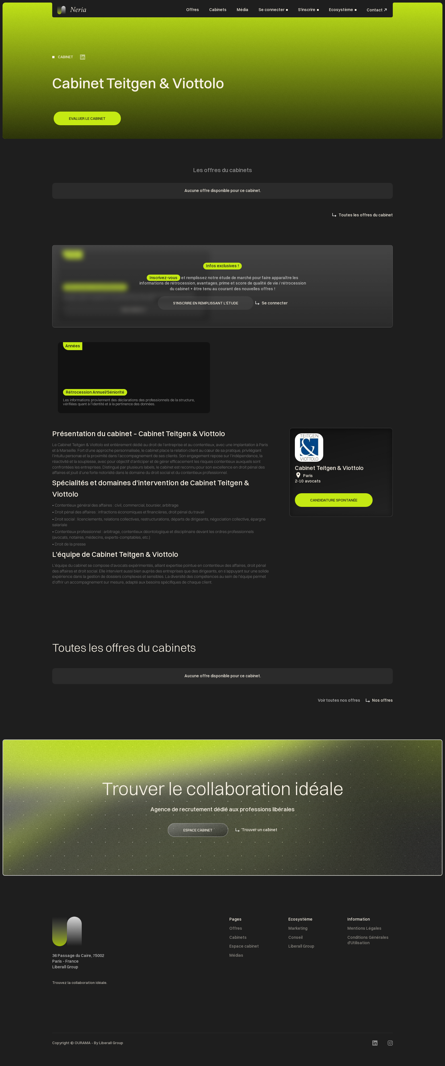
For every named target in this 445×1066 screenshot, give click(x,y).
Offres (192, 9)
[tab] (72, 346)
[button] (273, 10)
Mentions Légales (364, 928)
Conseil (295, 937)
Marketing (297, 928)
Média (242, 9)
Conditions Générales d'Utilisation (368, 940)
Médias (236, 955)
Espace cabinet (244, 946)
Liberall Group (301, 946)
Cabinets (217, 9)
